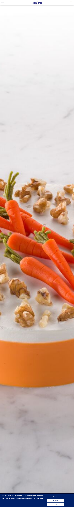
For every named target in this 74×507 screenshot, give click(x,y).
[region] (37, 500)
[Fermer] (71, 500)
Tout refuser (55, 500)
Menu (2, 2)
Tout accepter (55, 504)
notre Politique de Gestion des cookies (26, 498)
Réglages (55, 496)
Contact (71, 2)
